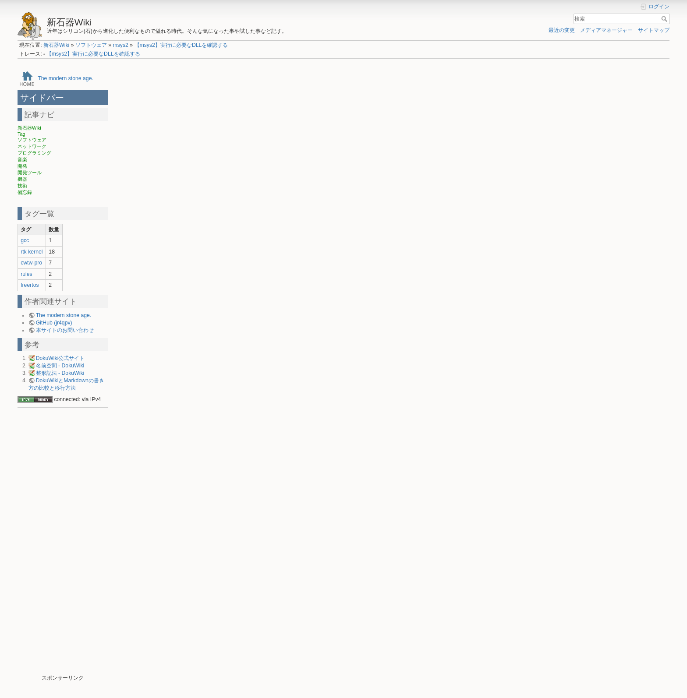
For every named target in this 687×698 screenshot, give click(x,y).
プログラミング (34, 152)
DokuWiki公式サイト (60, 358)
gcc (25, 240)
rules (26, 274)
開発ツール (30, 172)
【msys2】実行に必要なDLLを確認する (181, 45)
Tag (21, 134)
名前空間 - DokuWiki (60, 366)
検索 (665, 19)
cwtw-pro (31, 263)
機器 (22, 179)
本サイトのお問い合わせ (65, 330)
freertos (30, 285)
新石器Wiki (56, 45)
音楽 (22, 159)
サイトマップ (653, 30)
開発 (22, 166)
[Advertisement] (63, 543)
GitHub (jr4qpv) (54, 323)
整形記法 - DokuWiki (60, 373)
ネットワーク (32, 146)
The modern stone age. (65, 78)
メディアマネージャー (606, 30)
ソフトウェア (91, 45)
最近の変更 (562, 30)
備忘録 (25, 192)
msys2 (120, 45)
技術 (22, 185)
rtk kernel (31, 252)
